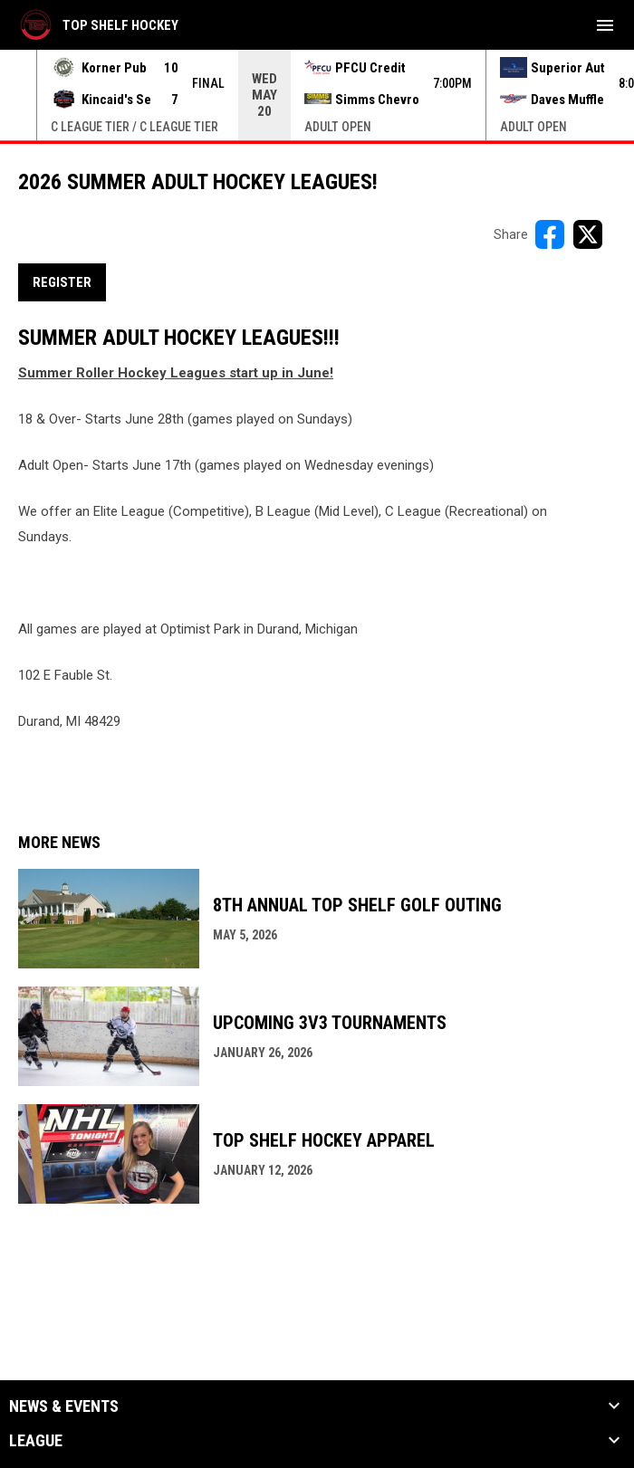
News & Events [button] (64, 1406)
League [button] (35, 1441)
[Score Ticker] (317, 95)
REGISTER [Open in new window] (62, 282)
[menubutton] (605, 25)
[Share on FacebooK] (549, 234)
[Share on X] (587, 234)
